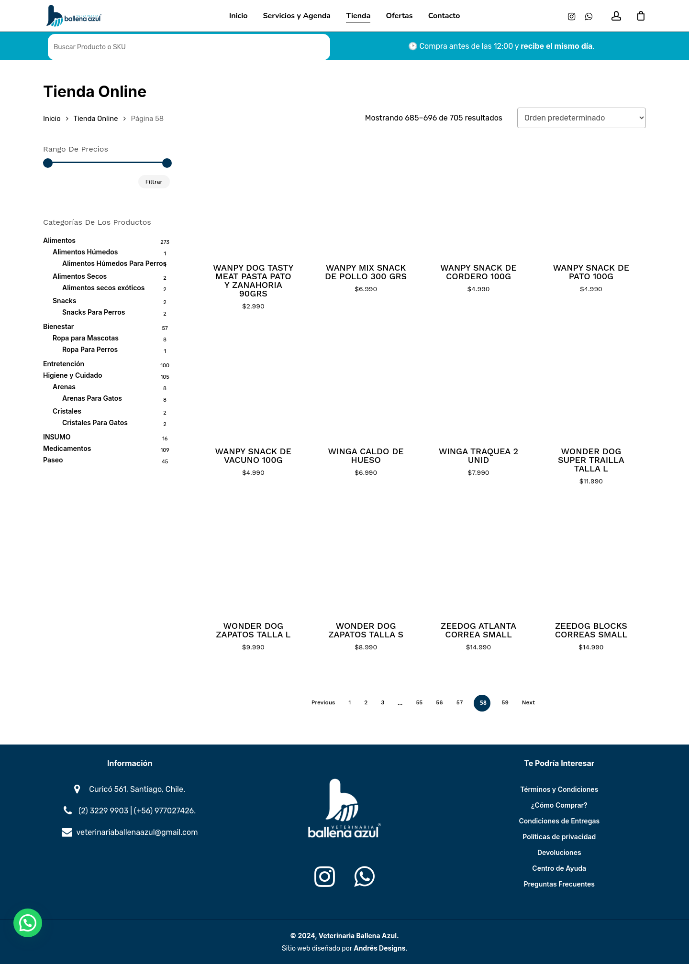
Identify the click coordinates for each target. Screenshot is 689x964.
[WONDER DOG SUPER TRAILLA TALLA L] (591, 382)
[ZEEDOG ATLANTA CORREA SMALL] (478, 557)
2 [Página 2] (365, 702)
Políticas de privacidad (559, 837)
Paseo (53, 460)
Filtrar (154, 181)
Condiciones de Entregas (559, 821)
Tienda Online (96, 118)
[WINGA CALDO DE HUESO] (366, 382)
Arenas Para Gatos (92, 398)
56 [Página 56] (439, 702)
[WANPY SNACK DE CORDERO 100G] (478, 199)
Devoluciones (559, 852)
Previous (323, 702)
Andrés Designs (379, 948)
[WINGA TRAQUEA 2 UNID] (478, 382)
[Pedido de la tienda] (581, 118)
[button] (27, 923)
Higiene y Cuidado (72, 375)
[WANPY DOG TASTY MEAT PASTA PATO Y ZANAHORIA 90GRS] (253, 199)
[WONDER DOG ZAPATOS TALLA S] (366, 557)
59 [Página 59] (504, 702)
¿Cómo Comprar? (559, 805)
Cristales (67, 411)
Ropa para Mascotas (86, 338)
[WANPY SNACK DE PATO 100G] (591, 199)
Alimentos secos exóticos (103, 288)
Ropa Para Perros (90, 349)
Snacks (65, 300)
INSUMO (57, 437)
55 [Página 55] (419, 702)
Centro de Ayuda (559, 868)
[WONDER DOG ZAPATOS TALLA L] (253, 557)
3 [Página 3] (382, 702)
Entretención (63, 364)
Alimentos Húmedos (85, 252)
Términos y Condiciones (559, 789)
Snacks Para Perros (93, 312)
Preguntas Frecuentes (559, 884)
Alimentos (59, 240)
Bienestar (58, 326)
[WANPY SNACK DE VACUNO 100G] (253, 382)
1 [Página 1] (349, 702)
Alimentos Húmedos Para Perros (114, 263)
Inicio (52, 118)
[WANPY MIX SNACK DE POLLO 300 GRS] (366, 199)
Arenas (64, 387)
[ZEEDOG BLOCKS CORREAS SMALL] (591, 557)
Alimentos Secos (80, 276)
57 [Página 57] (459, 702)
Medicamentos (67, 448)
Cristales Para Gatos (95, 422)
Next (528, 702)
